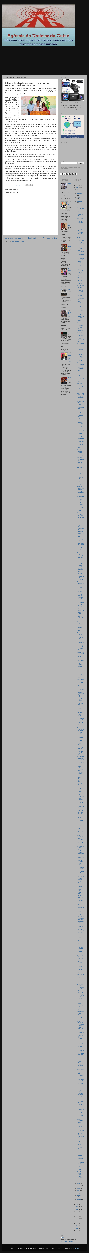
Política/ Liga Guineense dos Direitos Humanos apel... (80, 347)
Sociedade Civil (69, 270)
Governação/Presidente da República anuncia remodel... (80, 1015)
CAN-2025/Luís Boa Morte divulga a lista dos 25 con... (80, 414)
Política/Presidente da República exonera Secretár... (80, 1102)
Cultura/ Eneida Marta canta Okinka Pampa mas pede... (79, 890)
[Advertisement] (44, 61)
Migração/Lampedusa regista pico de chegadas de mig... (80, 595)
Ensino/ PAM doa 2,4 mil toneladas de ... (80, 968)
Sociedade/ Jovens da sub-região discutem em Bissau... (80, 959)
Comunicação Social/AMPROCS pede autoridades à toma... (80, 537)
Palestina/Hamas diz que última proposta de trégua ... (80, 1054)
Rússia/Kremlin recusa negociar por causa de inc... (80, 1112)
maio (78, 1188)
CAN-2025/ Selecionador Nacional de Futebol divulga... (80, 507)
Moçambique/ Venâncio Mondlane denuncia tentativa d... (80, 1083)
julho (78, 1183)
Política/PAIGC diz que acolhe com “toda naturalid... (80, 452)
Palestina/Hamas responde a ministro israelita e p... (80, 664)
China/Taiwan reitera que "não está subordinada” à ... (80, 396)
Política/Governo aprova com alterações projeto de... (80, 721)
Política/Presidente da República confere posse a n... (80, 741)
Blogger (77, 1248)
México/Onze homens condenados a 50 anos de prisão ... (80, 910)
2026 (77, 183)
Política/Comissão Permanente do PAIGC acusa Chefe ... (80, 711)
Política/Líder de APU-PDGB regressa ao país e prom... (80, 289)
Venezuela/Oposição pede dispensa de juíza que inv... (80, 978)
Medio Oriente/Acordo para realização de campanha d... (80, 251)
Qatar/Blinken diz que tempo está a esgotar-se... (80, 1005)
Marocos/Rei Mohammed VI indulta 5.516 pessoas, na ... (80, 1073)
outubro (79, 197)
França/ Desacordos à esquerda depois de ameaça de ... (80, 1093)
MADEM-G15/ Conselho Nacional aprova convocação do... (80, 1176)
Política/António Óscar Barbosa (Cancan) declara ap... (80, 1036)
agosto (79, 205)
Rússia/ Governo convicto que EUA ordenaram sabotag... (80, 1123)
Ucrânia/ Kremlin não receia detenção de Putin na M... (80, 241)
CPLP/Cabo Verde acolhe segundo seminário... (80, 1155)
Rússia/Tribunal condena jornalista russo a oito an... (80, 280)
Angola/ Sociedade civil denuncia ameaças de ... (80, 829)
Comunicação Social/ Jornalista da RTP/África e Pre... (80, 861)
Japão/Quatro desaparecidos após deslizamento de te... (80, 499)
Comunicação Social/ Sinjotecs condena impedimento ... (80, 750)
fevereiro (79, 1195)
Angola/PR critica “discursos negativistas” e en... (80, 987)
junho (78, 1186)
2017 (77, 1216)
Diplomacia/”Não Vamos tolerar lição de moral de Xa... (80, 626)
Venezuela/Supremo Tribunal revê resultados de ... (80, 1133)
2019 (77, 1211)
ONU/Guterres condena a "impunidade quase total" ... (80, 377)
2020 (77, 1209)
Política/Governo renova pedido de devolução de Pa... (80, 870)
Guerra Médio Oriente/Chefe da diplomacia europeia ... (80, 470)
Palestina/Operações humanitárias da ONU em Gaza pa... (80, 646)
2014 (77, 1223)
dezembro (79, 189)
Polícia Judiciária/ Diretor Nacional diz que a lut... (80, 879)
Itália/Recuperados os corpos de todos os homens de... (80, 901)
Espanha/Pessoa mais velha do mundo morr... (80, 1063)
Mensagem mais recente (14, 238)
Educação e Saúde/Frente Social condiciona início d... (80, 317)
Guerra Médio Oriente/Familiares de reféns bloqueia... (80, 576)
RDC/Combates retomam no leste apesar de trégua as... (80, 673)
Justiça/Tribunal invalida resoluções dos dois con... (80, 701)
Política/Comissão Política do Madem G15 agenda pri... (80, 780)
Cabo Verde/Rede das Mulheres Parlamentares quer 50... (80, 929)
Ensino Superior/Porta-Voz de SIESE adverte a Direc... (80, 424)
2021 (77, 1207)
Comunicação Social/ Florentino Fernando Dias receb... (80, 636)
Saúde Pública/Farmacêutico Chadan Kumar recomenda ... (80, 1026)
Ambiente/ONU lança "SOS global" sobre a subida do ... (80, 615)
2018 (77, 1214)
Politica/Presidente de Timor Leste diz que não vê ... (80, 231)
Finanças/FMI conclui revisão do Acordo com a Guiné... (80, 299)
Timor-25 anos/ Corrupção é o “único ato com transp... (80, 939)
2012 (77, 1228)
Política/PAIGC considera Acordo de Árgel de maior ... (80, 693)
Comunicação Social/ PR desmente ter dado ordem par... (80, 731)
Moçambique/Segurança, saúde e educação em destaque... (80, 683)
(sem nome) (69, 185)
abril (78, 1190)
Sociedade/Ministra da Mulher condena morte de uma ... (80, 222)
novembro (79, 193)
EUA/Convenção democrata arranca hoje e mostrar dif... (80, 1144)
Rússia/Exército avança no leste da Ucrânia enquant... (80, 995)
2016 (77, 1218)
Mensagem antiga (50, 238)
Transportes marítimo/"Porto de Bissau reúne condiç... (80, 326)
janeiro (79, 1199)
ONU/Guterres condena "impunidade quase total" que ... (80, 461)
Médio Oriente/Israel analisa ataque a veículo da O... (80, 366)
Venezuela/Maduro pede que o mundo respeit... (80, 357)
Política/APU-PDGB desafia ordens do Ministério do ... (80, 308)
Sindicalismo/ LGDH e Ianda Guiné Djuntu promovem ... (80, 851)
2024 (77, 187)
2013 (77, 1225)
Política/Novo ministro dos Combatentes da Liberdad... (80, 527)
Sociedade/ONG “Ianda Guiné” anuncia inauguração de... (80, 546)
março (79, 1193)
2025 (77, 185)
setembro (79, 201)
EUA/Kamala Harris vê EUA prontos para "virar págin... (80, 262)
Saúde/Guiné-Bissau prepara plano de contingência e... (80, 405)
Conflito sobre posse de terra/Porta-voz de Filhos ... (80, 1045)
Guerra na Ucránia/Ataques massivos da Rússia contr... (80, 585)
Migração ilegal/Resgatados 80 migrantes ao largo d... (80, 387)
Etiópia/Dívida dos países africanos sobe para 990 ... (80, 919)
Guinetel (69, 224)
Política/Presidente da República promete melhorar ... (80, 433)
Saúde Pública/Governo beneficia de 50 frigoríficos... (80, 840)
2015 (77, 1221)
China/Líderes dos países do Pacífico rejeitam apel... (80, 271)
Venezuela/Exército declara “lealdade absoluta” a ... (80, 819)
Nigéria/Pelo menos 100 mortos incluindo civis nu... (80, 655)
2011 (77, 1230)
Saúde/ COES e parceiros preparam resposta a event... (80, 790)
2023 (77, 1202)
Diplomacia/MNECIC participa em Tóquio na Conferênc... (80, 517)
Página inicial (33, 238)
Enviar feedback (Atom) (18, 241)
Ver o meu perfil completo (67, 1241)
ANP (69, 289)
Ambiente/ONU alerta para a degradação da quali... (80, 480)
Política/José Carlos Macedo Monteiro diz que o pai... (80, 567)
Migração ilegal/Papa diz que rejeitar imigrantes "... (80, 490)
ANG (63, 1237)
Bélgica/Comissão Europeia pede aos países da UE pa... (80, 800)
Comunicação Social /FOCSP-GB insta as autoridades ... (80, 557)
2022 (77, 1204)
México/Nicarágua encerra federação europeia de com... (80, 810)
